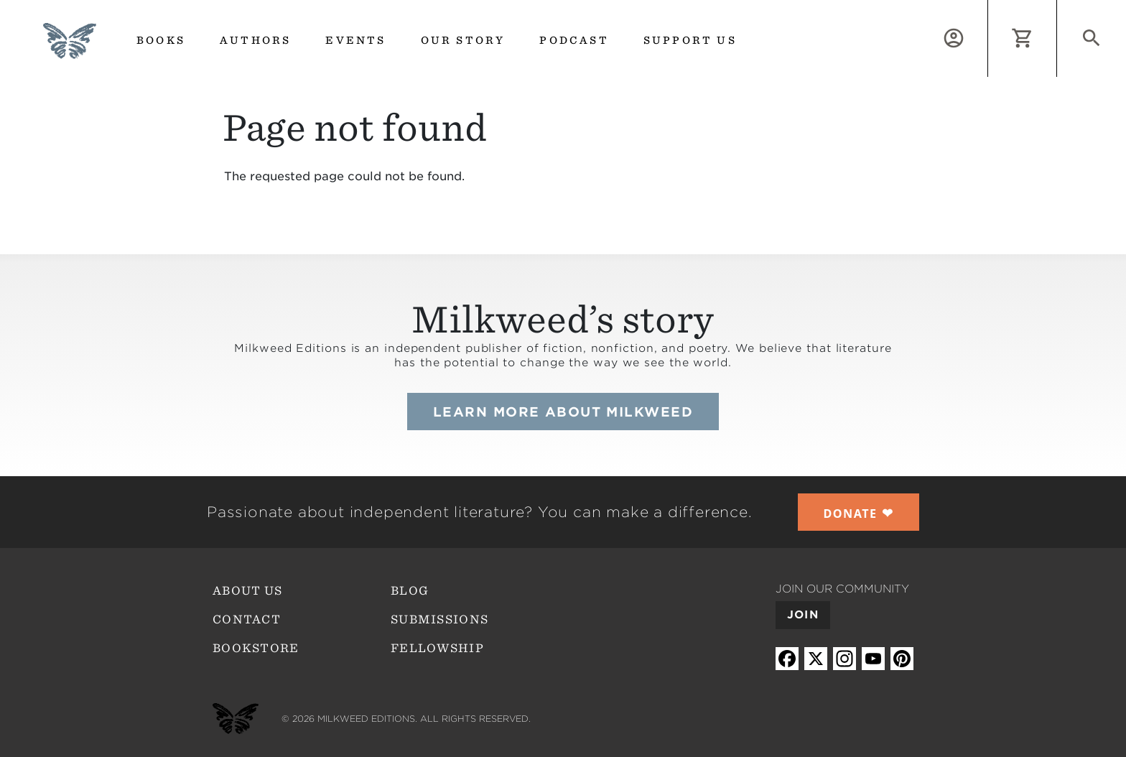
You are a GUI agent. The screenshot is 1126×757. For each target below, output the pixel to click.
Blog (410, 591)
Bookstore (256, 648)
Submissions (439, 619)
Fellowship (437, 648)
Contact (247, 619)
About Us (247, 591)
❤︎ (859, 512)
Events (355, 40)
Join (803, 614)
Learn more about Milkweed (563, 411)
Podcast (573, 40)
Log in (987, 8)
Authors (255, 40)
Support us (690, 40)
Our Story (463, 40)
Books (160, 40)
